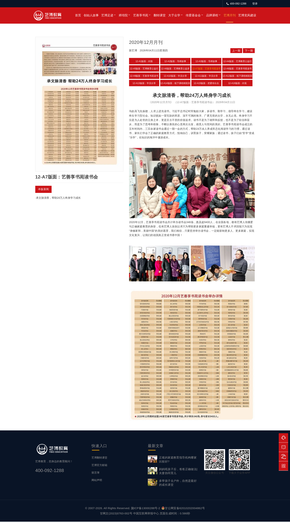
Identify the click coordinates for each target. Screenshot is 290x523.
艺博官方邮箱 (99, 466)
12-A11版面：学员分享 (206, 76)
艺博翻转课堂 (99, 458)
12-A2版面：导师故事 (175, 61)
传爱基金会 (193, 15)
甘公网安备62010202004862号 (183, 509)
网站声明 (97, 481)
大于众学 (174, 15)
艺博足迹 (107, 15)
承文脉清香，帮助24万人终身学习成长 (58, 197)
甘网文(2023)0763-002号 (116, 514)
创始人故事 (91, 15)
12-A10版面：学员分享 (175, 76)
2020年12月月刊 (146, 42)
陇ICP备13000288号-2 (146, 509)
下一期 (249, 50)
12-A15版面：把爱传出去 (206, 83)
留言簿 (95, 473)
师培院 (123, 15)
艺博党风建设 (247, 15)
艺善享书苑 (140, 15)
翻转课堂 (160, 15)
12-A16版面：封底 (237, 83)
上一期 (236, 50)
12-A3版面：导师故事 (206, 61)
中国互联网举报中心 (146, 514)
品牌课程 (212, 15)
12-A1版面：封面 (144, 61)
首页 (78, 15)
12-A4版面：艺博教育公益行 (237, 61)
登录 (255, 3)
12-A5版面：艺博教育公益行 (144, 68)
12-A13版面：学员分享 (144, 83)
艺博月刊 (230, 15)
